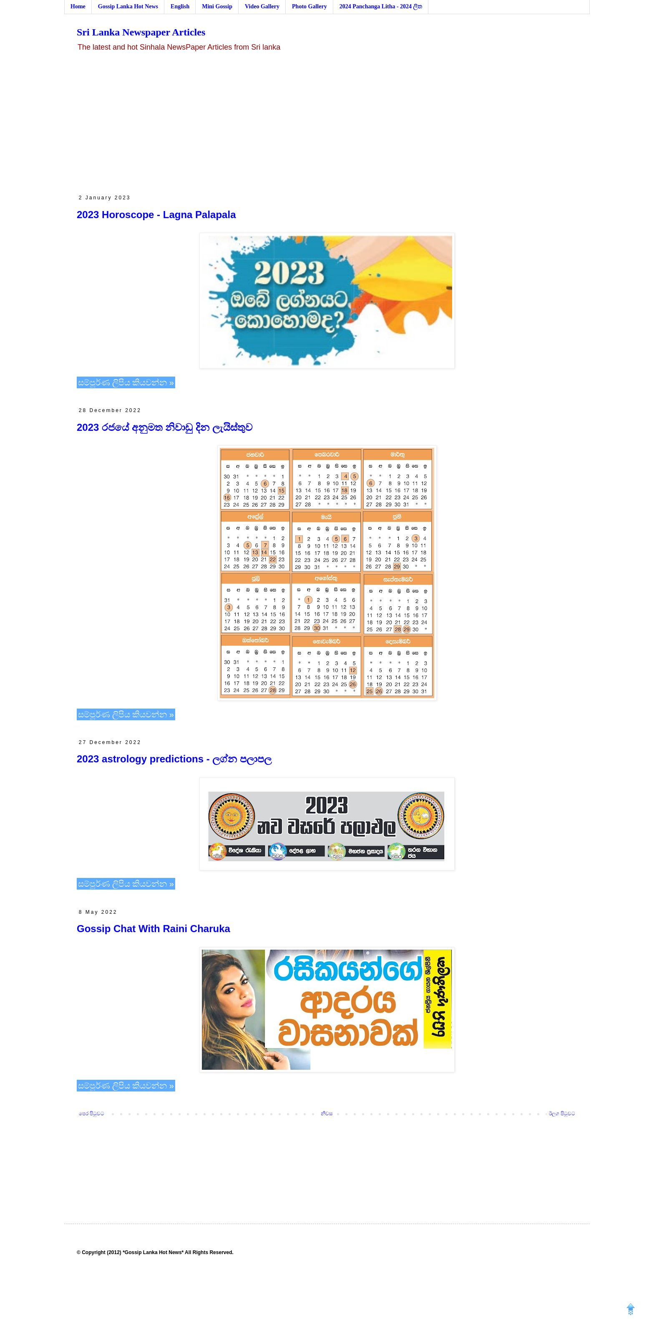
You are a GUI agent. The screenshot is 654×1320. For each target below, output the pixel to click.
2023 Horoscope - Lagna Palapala (156, 214)
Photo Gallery (309, 6)
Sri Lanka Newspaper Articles (141, 32)
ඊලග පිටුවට (562, 1113)
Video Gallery (262, 6)
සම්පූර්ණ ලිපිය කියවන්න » (126, 382)
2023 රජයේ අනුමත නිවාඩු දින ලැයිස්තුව (164, 427)
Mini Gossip (217, 6)
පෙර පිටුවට (91, 1113)
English (180, 6)
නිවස (327, 1113)
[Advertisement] (327, 123)
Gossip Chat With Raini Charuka (153, 928)
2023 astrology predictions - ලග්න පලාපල (174, 758)
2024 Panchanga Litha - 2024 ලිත (381, 6)
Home (78, 6)
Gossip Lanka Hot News (128, 6)
